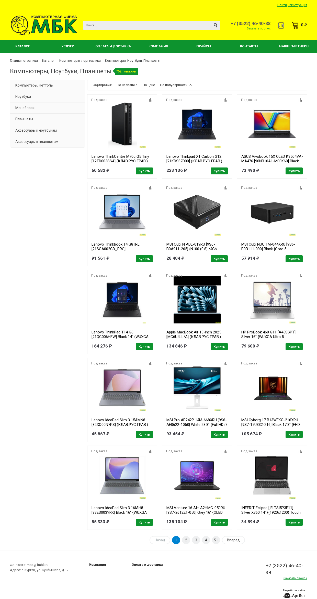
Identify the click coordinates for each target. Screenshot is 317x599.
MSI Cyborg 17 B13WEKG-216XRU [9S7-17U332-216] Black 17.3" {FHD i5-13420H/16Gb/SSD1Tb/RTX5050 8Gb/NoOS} (270, 427)
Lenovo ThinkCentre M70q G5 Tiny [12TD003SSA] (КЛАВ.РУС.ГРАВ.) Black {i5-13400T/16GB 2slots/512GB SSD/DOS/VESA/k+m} (122, 163)
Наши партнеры (294, 46)
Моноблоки (25, 108)
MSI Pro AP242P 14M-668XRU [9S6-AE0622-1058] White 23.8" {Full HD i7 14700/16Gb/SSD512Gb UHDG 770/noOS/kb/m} (196, 427)
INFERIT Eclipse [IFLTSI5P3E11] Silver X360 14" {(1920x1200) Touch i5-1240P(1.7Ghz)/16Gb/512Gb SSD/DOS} (271, 515)
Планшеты (24, 119)
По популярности (176, 85)
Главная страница (24, 60)
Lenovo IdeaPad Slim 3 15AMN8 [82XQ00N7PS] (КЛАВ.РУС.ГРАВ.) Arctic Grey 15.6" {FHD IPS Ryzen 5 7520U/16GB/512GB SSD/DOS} (121, 427)
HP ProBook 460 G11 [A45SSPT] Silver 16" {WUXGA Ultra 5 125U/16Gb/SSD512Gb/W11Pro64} (270, 337)
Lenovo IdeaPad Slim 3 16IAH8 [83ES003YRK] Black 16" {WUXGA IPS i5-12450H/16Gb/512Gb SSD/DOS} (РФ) (119, 515)
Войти (282, 5)
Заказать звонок (258, 28)
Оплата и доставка (147, 564)
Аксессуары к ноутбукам (36, 130)
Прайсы (203, 46)
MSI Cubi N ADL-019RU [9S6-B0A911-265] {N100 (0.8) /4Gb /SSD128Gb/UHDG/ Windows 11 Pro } (196, 251)
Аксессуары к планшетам (36, 142)
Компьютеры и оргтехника (80, 60)
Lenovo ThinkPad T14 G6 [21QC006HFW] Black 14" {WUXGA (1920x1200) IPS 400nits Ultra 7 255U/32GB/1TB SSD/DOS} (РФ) (120, 339)
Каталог (22, 46)
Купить (144, 171)
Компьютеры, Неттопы (34, 85)
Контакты (249, 46)
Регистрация (297, 5)
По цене (149, 85)
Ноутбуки (23, 96)
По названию (127, 85)
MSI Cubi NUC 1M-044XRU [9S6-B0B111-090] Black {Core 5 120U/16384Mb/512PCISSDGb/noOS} (272, 249)
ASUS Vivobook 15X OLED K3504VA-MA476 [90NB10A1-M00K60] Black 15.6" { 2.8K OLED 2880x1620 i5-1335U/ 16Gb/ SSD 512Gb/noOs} (272, 163)
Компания (158, 46)
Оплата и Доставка (113, 46)
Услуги (67, 46)
